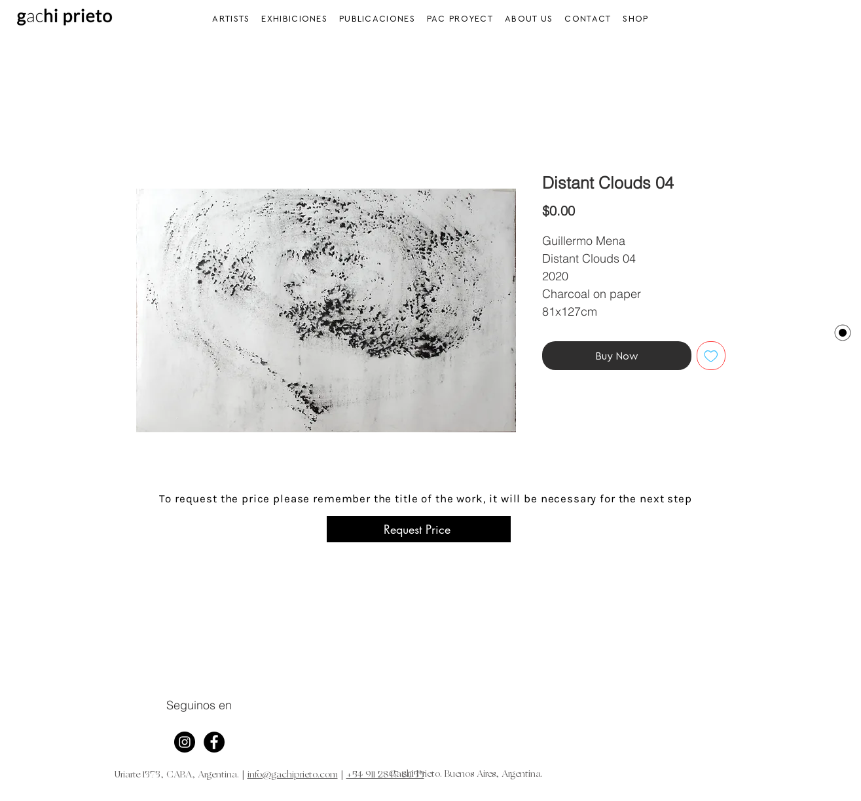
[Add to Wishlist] (711, 355)
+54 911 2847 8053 (385, 775)
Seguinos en (199, 705)
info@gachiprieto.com (292, 775)
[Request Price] (419, 529)
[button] (295, 19)
